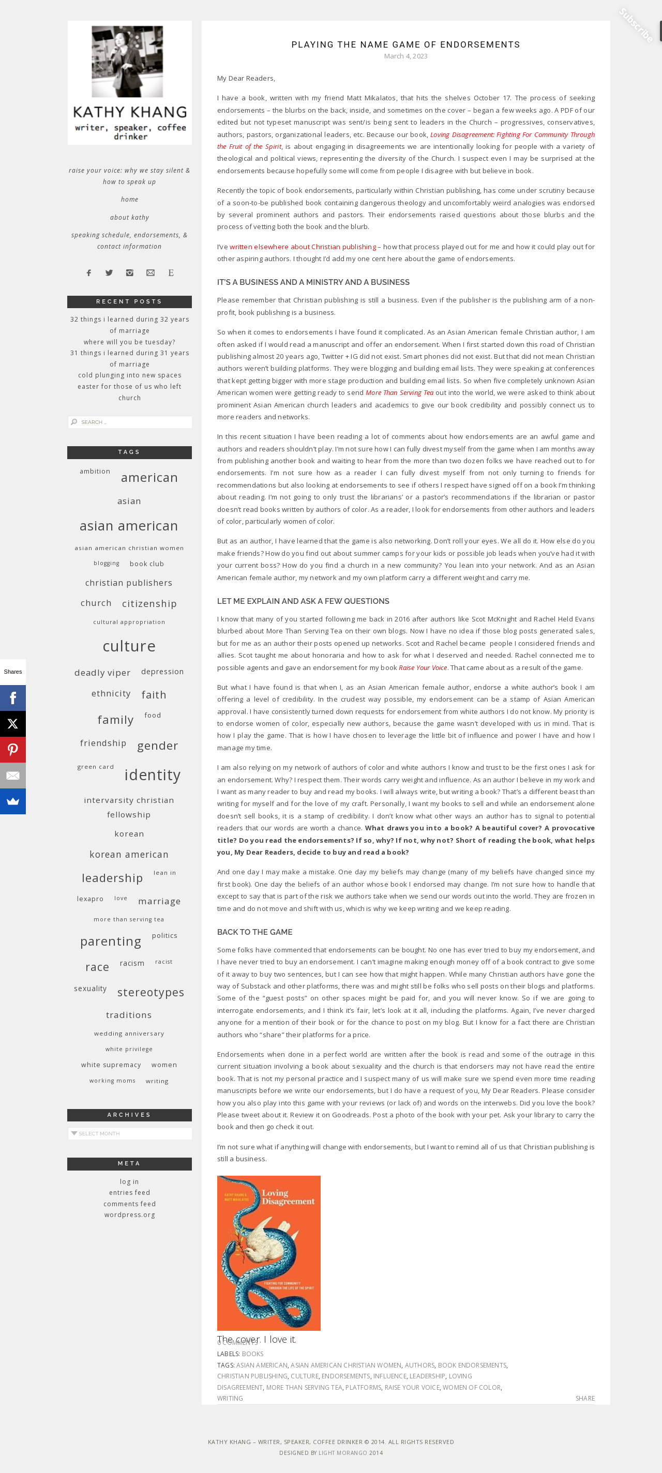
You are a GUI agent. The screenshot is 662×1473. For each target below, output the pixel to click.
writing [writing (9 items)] (157, 1081)
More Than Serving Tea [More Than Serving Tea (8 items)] (129, 919)
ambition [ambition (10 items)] (95, 471)
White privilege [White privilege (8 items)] (129, 1049)
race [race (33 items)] (97, 966)
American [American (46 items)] (149, 476)
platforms (363, 1387)
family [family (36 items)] (115, 719)
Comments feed (129, 1203)
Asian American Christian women (346, 1365)
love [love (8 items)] (121, 898)
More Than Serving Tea (304, 1387)
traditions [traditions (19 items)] (129, 1015)
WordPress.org (129, 1214)
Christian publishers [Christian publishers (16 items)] (129, 582)
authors (419, 1365)
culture (304, 1376)
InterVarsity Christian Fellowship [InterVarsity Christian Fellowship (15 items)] (129, 807)
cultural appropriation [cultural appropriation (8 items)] (129, 622)
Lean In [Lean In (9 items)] (165, 872)
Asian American (262, 1365)
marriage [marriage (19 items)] (159, 901)
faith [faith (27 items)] (154, 695)
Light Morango (343, 1452)
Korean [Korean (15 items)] (129, 833)
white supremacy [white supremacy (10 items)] (111, 1064)
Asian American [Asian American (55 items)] (129, 526)
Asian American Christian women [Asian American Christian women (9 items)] (129, 548)
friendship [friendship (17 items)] (103, 743)
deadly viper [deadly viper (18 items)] (102, 672)
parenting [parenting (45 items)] (111, 940)
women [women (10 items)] (164, 1064)
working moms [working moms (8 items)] (112, 1080)
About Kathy (129, 217)
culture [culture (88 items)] (129, 645)
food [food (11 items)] (152, 715)
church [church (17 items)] (96, 603)
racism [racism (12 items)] (132, 963)
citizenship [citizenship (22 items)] (149, 603)
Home (130, 199)
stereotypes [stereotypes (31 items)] (151, 991)
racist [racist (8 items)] (164, 961)
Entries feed (130, 1192)
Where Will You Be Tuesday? (129, 342)
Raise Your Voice (412, 1387)
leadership (427, 1376)
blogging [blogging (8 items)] (106, 563)
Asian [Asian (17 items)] (129, 501)
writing (230, 1398)
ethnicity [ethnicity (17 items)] (111, 693)
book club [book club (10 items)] (147, 563)
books (253, 1353)
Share (585, 1398)
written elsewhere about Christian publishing (302, 246)
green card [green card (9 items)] (96, 766)
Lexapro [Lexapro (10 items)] (90, 898)
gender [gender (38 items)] (157, 745)
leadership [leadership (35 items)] (112, 877)
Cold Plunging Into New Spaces (130, 375)
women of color (472, 1387)
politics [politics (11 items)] (165, 935)
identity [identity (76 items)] (153, 774)
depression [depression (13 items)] (162, 671)
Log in (129, 1181)
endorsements (346, 1376)
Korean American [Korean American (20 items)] (129, 854)
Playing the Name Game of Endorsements (405, 44)
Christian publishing (252, 1376)
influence (390, 1376)
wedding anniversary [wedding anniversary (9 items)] (129, 1033)
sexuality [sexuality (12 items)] (90, 988)
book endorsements (472, 1365)
